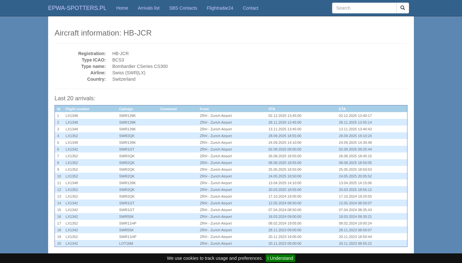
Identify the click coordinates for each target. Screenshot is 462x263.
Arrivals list (149, 8)
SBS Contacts (183, 8)
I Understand (280, 258)
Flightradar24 (220, 8)
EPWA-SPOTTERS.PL (77, 8)
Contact (250, 8)
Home (122, 8)
